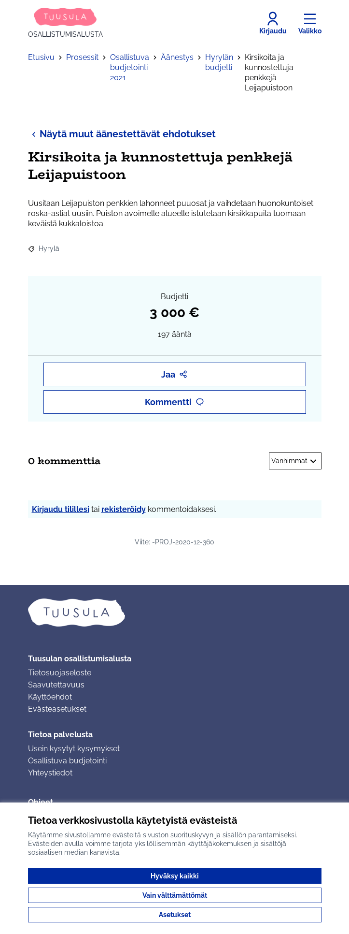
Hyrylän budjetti (219, 62)
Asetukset (175, 915)
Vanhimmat (295, 461)
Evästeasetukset (57, 709)
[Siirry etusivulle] (65, 23)
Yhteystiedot (50, 772)
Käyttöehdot (50, 696)
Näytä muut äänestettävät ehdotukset (122, 134)
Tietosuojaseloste (59, 672)
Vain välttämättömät (174, 895)
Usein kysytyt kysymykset (74, 748)
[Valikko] (309, 23)
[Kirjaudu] (273, 23)
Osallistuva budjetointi (67, 760)
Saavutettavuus (56, 684)
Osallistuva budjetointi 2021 (129, 67)
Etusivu (41, 57)
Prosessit (82, 57)
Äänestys (177, 57)
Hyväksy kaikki (175, 876)
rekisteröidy (123, 509)
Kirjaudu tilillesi (60, 509)
